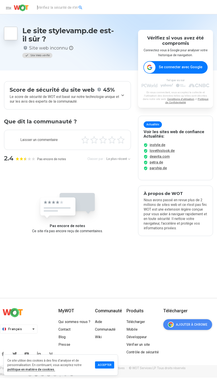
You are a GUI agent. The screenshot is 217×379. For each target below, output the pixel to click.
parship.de (158, 169)
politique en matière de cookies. (31, 369)
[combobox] (60, 7)
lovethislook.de (162, 152)
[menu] (8, 7)
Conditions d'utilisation (180, 99)
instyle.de (157, 146)
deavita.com (160, 158)
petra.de (156, 164)
